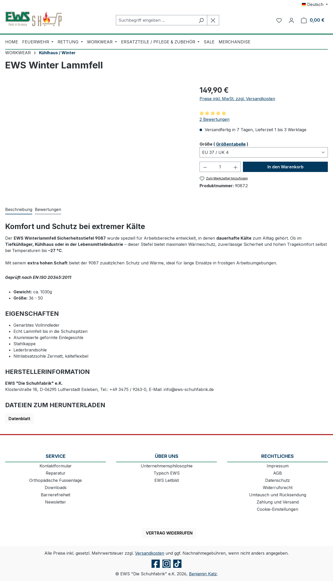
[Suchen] (201, 20)
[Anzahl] (220, 167)
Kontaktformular (55, 465)
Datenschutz (277, 480)
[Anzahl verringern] (205, 167)
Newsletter (55, 502)
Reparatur (56, 473)
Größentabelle (231, 144)
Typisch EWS (167, 473)
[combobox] (155, 20)
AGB (277, 473)
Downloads (56, 487)
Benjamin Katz (203, 573)
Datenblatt (19, 418)
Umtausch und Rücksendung (277, 494)
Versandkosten (149, 553)
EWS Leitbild (166, 480)
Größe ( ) (224, 144)
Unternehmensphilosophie (167, 465)
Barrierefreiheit (55, 494)
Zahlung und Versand (278, 502)
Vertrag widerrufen (169, 533)
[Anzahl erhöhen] (235, 167)
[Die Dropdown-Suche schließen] (213, 20)
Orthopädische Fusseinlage (55, 480)
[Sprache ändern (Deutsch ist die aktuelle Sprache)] (315, 4)
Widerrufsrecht (277, 487)
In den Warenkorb (285, 166)
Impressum (278, 465)
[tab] (18, 209)
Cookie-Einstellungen (277, 509)
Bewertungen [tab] (48, 209)
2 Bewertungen (214, 119)
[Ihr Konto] (291, 20)
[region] (97, 140)
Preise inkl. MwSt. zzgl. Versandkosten (237, 98)
